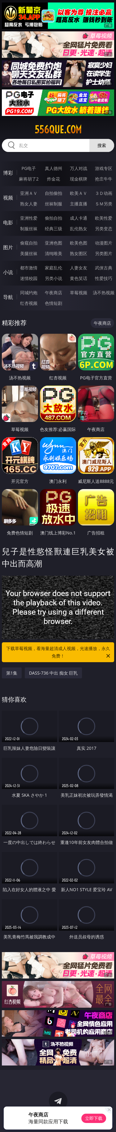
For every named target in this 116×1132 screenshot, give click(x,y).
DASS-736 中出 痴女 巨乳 (53, 673)
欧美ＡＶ (78, 193)
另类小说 (53, 278)
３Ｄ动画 (103, 193)
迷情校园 (28, 278)
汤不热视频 (103, 293)
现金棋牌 (78, 179)
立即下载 (93, 1118)
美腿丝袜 (28, 253)
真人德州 (53, 168)
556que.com (58, 129)
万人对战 (78, 168)
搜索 (101, 145)
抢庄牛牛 (103, 179)
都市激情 (28, 268)
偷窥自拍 (28, 243)
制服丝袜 (28, 228)
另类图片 (103, 253)
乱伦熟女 (78, 228)
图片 (8, 247)
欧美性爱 (103, 218)
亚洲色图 (53, 243)
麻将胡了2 (29, 179)
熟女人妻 (28, 204)
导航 (8, 297)
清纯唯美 (53, 253)
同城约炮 (28, 293)
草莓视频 (78, 293)
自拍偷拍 (53, 193)
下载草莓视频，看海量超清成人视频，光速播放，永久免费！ (58, 652)
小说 (8, 272)
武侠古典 (103, 268)
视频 (8, 197)
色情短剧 (53, 303)
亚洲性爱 (28, 218)
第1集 (11, 673)
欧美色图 (78, 243)
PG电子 (28, 168)
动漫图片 (103, 243)
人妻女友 (78, 268)
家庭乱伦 (53, 268)
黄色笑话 (78, 278)
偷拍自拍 (53, 218)
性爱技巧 (103, 278)
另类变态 (103, 228)
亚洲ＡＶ (28, 193)
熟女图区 (78, 253)
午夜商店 (53, 293)
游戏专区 (103, 168)
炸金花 (53, 179)
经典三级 (53, 228)
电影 (8, 222)
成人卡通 (78, 218)
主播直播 (78, 204)
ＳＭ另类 (103, 204)
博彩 (8, 172)
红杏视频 (28, 303)
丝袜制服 (53, 204)
